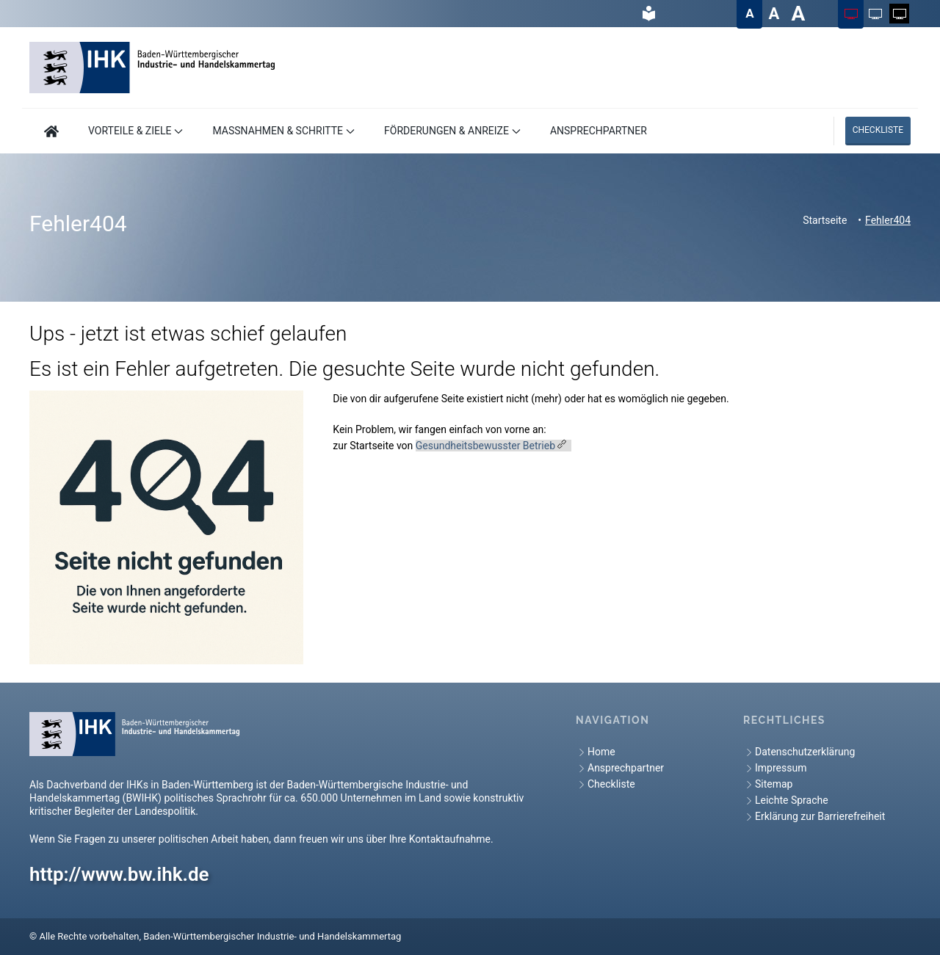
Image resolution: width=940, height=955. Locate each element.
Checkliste (878, 130)
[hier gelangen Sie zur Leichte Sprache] (649, 13)
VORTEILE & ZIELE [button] (135, 131)
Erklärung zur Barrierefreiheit (814, 816)
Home (595, 752)
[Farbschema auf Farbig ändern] (851, 13)
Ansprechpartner (620, 768)
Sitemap (767, 784)
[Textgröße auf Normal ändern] (749, 13)
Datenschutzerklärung (799, 752)
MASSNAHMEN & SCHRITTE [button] (283, 131)
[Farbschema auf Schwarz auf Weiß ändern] (875, 13)
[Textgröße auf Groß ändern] (774, 13)
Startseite (825, 220)
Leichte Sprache (785, 800)
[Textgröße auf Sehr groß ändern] (798, 13)
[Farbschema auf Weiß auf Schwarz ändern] (899, 13)
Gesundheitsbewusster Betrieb (485, 445)
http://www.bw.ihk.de (119, 874)
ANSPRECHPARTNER (598, 131)
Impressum (774, 768)
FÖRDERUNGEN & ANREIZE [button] (452, 131)
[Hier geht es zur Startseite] (51, 131)
